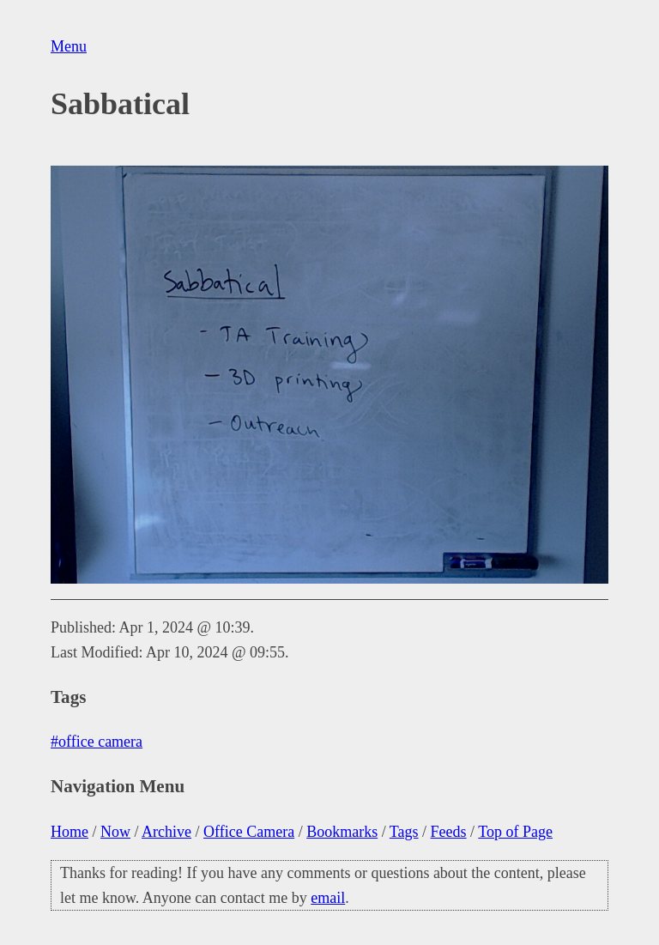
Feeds (449, 831)
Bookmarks (342, 831)
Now (115, 831)
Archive (166, 831)
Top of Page (515, 831)
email (328, 897)
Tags (404, 831)
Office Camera (248, 831)
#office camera (96, 741)
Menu (69, 46)
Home (69, 831)
